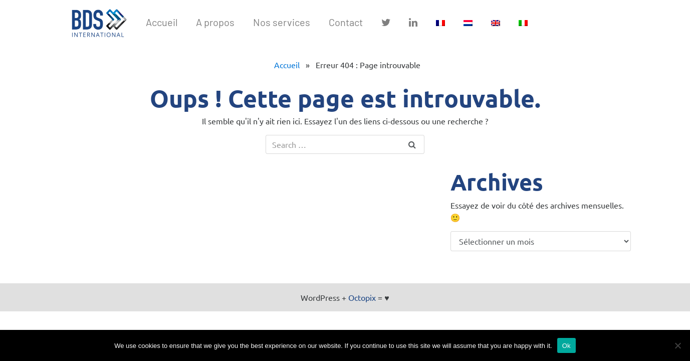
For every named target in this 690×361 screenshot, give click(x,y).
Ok (566, 345)
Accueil (162, 22)
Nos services (281, 22)
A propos (215, 22)
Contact (346, 22)
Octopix (362, 297)
